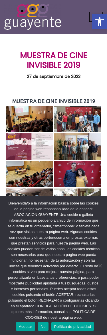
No (43, 326)
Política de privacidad (72, 326)
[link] (99, 21)
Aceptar (25, 326)
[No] (100, 265)
